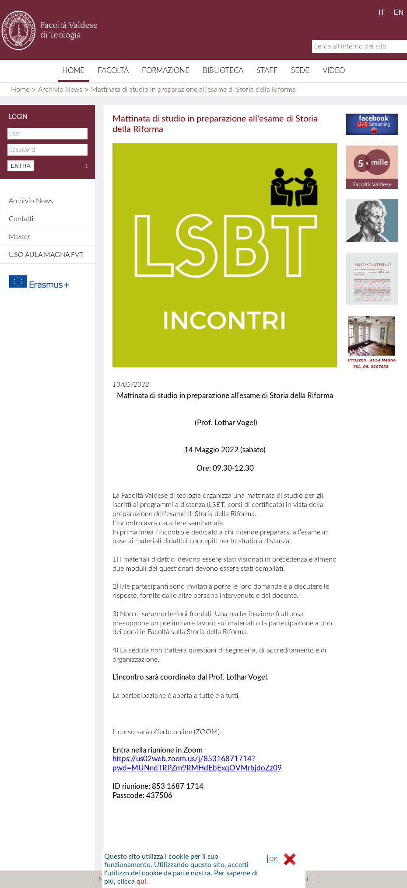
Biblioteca (223, 70)
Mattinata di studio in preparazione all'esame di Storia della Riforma (193, 89)
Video (334, 70)
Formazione (165, 70)
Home (73, 70)
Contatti (21, 218)
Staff (267, 70)
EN (398, 12)
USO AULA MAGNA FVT (46, 254)
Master (19, 236)
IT (382, 12)
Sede (300, 70)
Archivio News (60, 89)
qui (141, 881)
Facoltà (113, 70)
